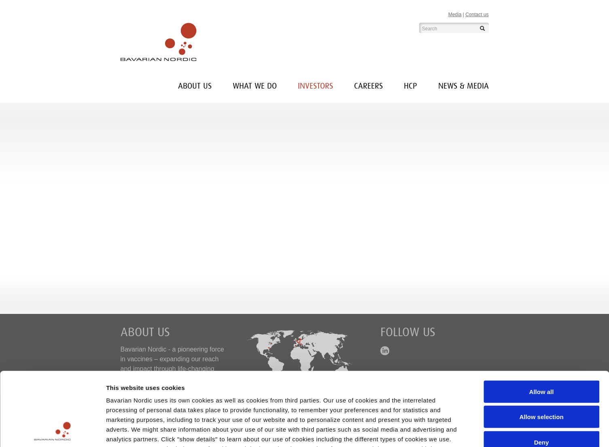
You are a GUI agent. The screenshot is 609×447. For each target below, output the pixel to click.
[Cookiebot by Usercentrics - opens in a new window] (52, 431)
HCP (410, 86)
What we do (255, 86)
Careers (368, 86)
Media (455, 14)
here (144, 399)
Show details (424, 431)
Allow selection (541, 348)
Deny (541, 373)
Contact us (476, 14)
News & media (463, 86)
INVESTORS (315, 86)
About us (195, 86)
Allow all (541, 323)
